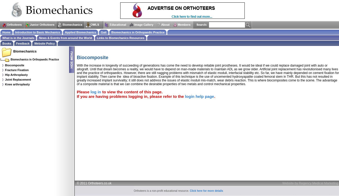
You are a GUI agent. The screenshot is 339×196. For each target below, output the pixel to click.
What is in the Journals (18, 38)
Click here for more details (206, 190)
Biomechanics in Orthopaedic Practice (137, 32)
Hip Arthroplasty (16, 74)
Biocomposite (14, 65)
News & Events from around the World (65, 38)
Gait (103, 32)
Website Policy (44, 43)
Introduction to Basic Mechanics (37, 32)
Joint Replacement (18, 79)
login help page (199, 96)
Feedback (23, 43)
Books (6, 43)
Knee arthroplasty (17, 84)
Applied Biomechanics (80, 32)
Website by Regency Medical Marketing (310, 183)
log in (96, 92)
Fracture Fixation (17, 70)
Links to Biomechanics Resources (120, 38)
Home (6, 32)
